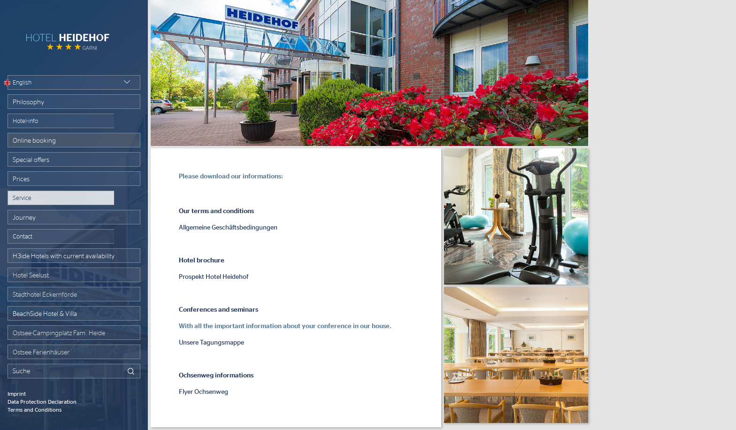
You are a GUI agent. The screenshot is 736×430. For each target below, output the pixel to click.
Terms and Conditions (34, 410)
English (19, 82)
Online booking (34, 141)
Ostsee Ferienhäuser (41, 352)
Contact (22, 237)
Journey (24, 218)
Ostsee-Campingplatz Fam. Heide (59, 333)
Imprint (17, 394)
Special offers (31, 160)
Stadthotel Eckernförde (45, 295)
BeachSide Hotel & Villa (45, 314)
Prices (21, 179)
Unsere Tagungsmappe (211, 342)
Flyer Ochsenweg (203, 392)
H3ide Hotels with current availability (64, 256)
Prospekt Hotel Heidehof (213, 277)
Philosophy (28, 102)
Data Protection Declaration (42, 402)
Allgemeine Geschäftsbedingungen (228, 227)
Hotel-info (25, 121)
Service (22, 198)
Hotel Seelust (31, 275)
